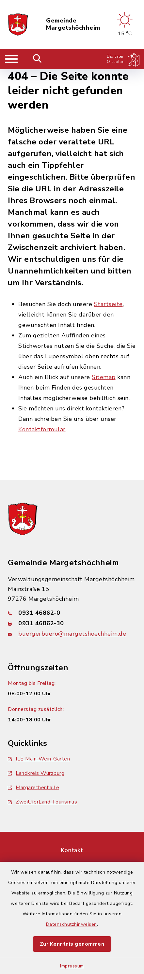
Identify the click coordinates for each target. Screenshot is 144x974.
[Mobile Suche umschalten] (37, 59)
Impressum (72, 966)
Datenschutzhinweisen (71, 924)
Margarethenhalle (33, 787)
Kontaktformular (42, 429)
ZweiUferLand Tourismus (42, 801)
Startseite (108, 304)
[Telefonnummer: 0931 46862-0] (72, 613)
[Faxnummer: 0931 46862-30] (72, 623)
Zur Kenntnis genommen (72, 944)
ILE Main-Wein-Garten (39, 758)
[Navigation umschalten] (11, 59)
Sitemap (104, 377)
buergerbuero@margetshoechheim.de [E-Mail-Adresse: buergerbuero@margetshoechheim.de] (72, 634)
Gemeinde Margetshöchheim (73, 24)
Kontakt (72, 850)
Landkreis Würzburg (36, 773)
